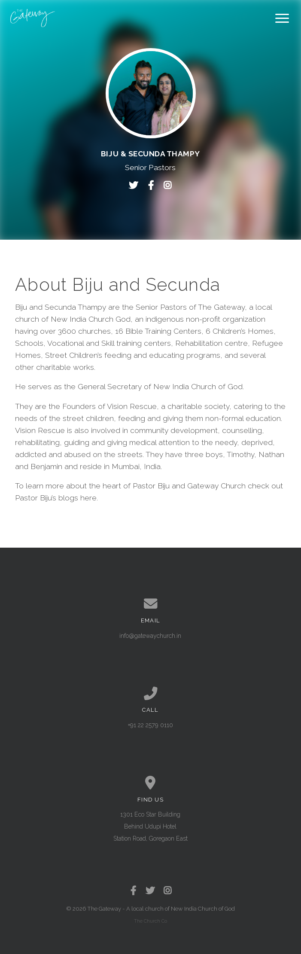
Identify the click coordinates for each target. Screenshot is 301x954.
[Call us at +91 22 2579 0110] (150, 694)
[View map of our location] (150, 783)
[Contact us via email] (150, 604)
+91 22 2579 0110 (150, 725)
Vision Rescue (40, 430)
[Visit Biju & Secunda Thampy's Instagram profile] (167, 185)
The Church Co (150, 921)
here (88, 498)
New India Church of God (203, 908)
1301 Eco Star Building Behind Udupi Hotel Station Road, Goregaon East (150, 826)
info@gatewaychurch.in (150, 635)
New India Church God (91, 319)
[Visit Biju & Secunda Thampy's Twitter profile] (136, 185)
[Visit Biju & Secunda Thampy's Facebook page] (153, 185)
